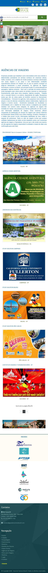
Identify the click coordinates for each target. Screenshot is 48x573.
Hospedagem (5, 540)
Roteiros (4, 544)
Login (3, 557)
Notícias (4, 555)
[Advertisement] (24, 54)
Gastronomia (5, 542)
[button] (3, 33)
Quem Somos (5, 548)
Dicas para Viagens (7, 553)
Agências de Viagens (7, 551)
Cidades (4, 538)
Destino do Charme (7, 546)
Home (3, 535)
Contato (4, 559)
